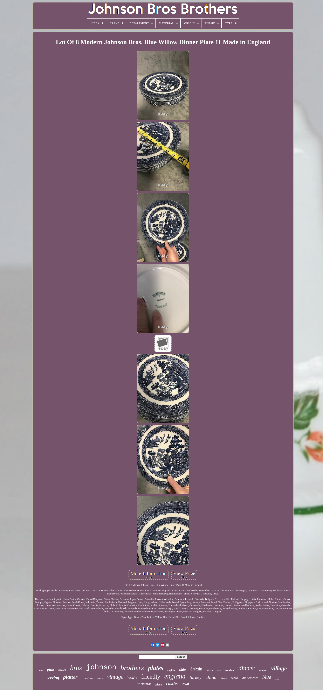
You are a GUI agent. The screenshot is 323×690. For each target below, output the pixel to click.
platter (70, 677)
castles (172, 683)
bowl (219, 670)
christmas (144, 684)
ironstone (87, 678)
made (62, 669)
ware (100, 678)
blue (266, 677)
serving (53, 677)
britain (196, 669)
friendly (150, 676)
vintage (115, 677)
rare (41, 670)
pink (50, 669)
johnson (101, 667)
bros (76, 667)
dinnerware (250, 678)
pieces (210, 670)
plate (234, 678)
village (279, 668)
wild (277, 679)
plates (155, 667)
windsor (229, 669)
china (211, 677)
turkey (195, 677)
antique (263, 669)
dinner (246, 668)
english (171, 670)
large (224, 678)
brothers (132, 667)
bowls (132, 678)
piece (159, 684)
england (174, 676)
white (182, 669)
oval (186, 684)
